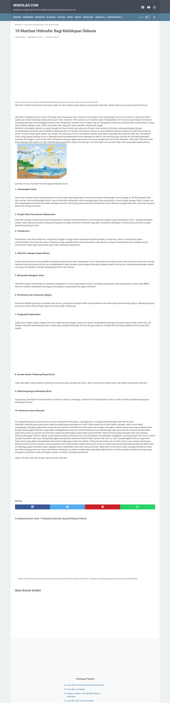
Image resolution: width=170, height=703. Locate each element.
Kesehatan (41, 13)
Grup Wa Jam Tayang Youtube (133, 84)
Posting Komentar (52, 35)
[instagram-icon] (152, 4)
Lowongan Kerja (116, 13)
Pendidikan (30, 13)
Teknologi (102, 13)
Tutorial (63, 13)
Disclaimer (83, 697)
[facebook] (26, 562)
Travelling (90, 13)
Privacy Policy (94, 697)
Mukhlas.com (27, 2)
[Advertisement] (62, 67)
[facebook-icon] (140, 4)
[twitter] (50, 562)
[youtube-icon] (146, 4)
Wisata (80, 13)
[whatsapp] (97, 562)
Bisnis (72, 13)
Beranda (19, 13)
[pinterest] (73, 562)
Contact (73, 697)
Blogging (52, 13)
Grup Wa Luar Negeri (129, 72)
